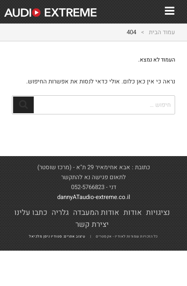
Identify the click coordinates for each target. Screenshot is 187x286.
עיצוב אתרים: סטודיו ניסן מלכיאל (59, 236)
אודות (132, 212)
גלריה (60, 212)
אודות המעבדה (96, 212)
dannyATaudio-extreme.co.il (93, 197)
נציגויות (158, 212)
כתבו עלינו (30, 212)
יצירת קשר (92, 224)
